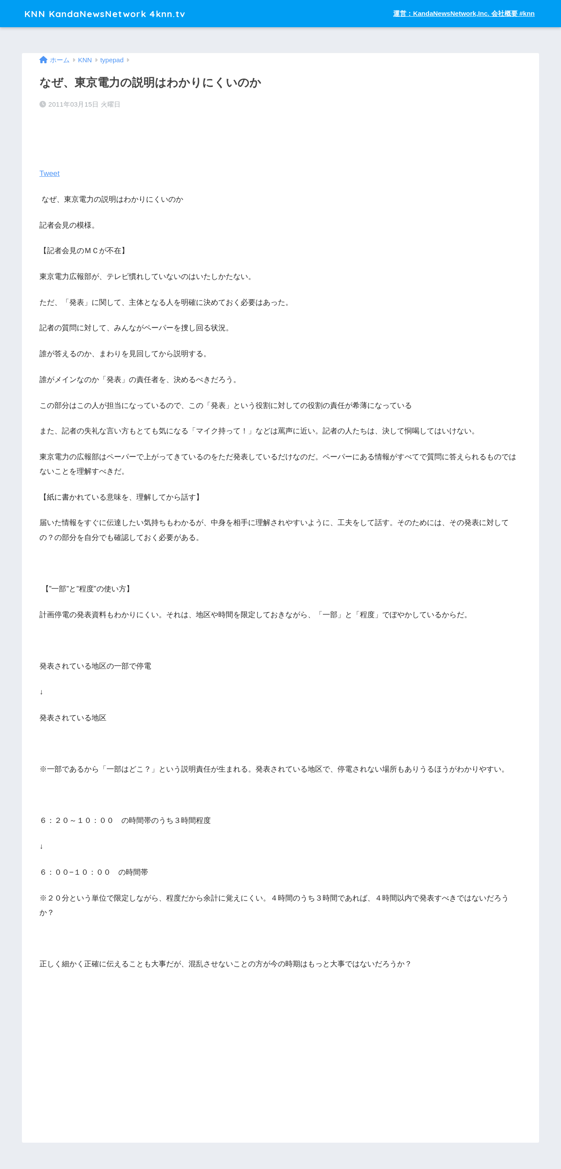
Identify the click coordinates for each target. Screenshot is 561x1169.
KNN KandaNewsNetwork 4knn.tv (111, 13)
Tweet (49, 173)
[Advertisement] (105, 1083)
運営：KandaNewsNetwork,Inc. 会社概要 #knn (464, 13)
